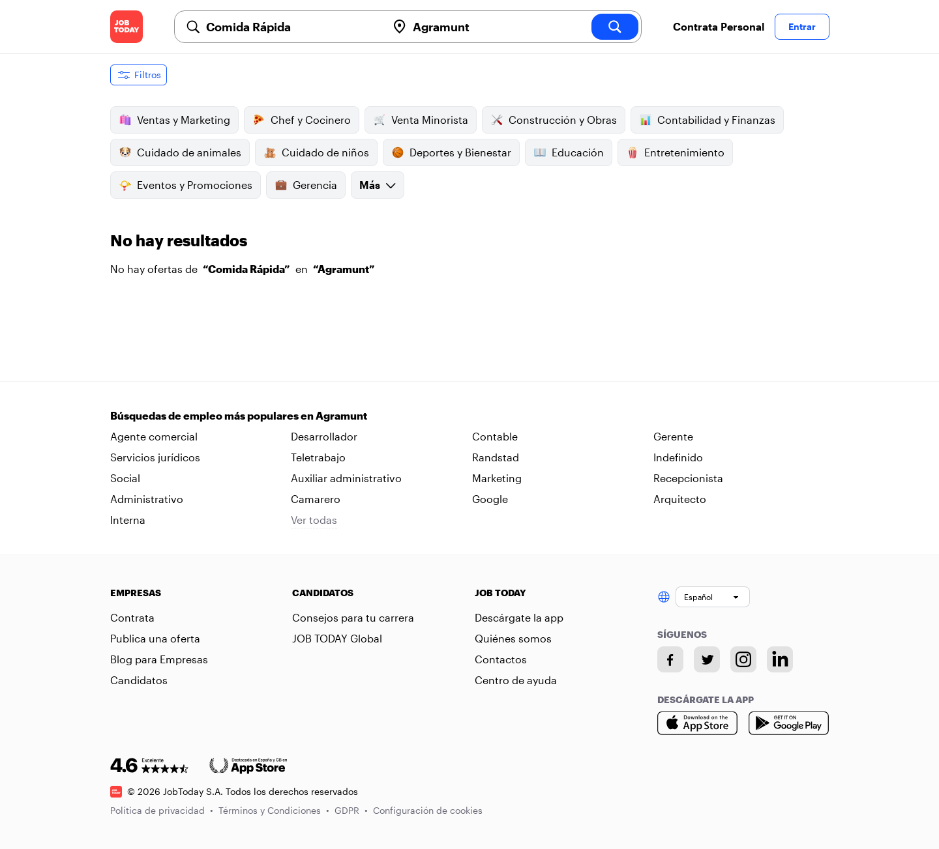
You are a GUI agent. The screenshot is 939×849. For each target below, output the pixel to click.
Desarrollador (324, 436)
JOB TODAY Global (337, 638)
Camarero (315, 499)
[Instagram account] (743, 659)
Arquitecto (679, 499)
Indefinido (678, 457)
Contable (495, 436)
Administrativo (146, 499)
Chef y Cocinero (301, 119)
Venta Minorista (420, 119)
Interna (127, 519)
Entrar (802, 26)
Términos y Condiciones (273, 810)
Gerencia (306, 185)
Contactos (501, 659)
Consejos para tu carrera (353, 617)
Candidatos (139, 680)
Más (377, 185)
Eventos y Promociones (185, 185)
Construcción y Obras (553, 119)
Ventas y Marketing (174, 119)
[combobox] (291, 27)
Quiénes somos (513, 638)
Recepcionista (688, 478)
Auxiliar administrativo (346, 478)
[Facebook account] (670, 659)
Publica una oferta (155, 638)
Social (125, 478)
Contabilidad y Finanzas (707, 119)
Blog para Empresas (159, 659)
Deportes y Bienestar (451, 152)
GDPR (351, 810)
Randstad (495, 457)
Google (490, 499)
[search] (614, 27)
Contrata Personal (718, 26)
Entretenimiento (675, 152)
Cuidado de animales (180, 152)
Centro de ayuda (516, 680)
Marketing (497, 478)
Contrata (132, 617)
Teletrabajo (318, 457)
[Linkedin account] (780, 659)
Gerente (673, 436)
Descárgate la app (519, 617)
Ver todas (314, 519)
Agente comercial (154, 436)
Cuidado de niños (316, 152)
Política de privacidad (161, 810)
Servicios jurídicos (155, 457)
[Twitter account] (707, 659)
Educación (568, 152)
